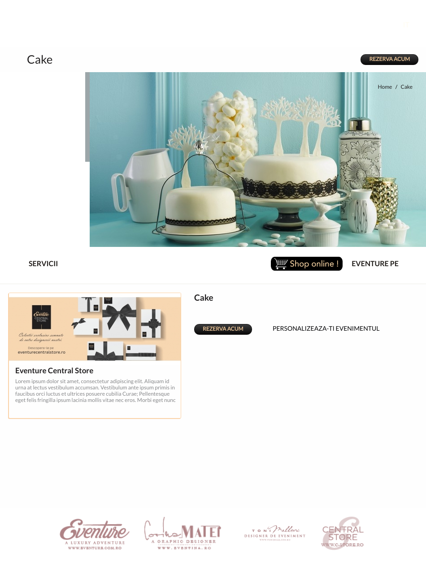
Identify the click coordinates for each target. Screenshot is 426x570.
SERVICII (36, 264)
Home (385, 87)
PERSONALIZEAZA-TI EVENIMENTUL (319, 327)
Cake (406, 87)
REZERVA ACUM (389, 59)
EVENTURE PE (375, 264)
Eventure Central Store (54, 371)
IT (413, 25)
